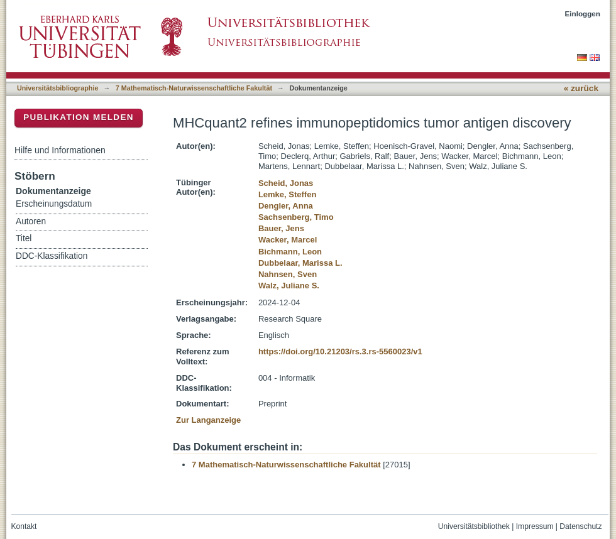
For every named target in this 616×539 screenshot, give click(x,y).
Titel (23, 238)
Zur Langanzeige (208, 420)
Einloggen (583, 13)
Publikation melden (78, 117)
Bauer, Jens (281, 228)
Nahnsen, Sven (287, 274)
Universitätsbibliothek (474, 526)
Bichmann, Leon (290, 251)
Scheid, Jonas (285, 183)
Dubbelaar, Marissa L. (300, 263)
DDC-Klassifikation (51, 256)
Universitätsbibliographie (57, 88)
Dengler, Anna (285, 205)
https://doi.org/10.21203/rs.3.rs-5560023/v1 (340, 351)
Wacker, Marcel (287, 239)
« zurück (581, 88)
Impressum (535, 526)
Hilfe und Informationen (60, 150)
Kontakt (24, 526)
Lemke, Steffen (287, 194)
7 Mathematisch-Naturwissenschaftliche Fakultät (194, 88)
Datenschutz (580, 526)
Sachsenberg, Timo (296, 217)
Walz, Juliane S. (288, 285)
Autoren (31, 221)
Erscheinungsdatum (54, 204)
